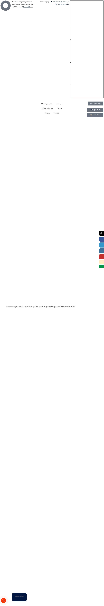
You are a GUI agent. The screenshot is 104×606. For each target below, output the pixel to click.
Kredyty (47, 113)
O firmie (59, 108)
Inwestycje (59, 104)
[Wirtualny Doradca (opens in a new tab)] (101, 266)
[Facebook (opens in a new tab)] (101, 239)
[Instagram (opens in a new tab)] (101, 250)
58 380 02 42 (19, 596)
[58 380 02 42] (3, 600)
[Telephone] (101, 262)
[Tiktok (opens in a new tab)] (101, 233)
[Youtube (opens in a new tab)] (101, 256)
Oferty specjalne (46, 104)
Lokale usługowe (47, 108)
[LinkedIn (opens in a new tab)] (101, 245)
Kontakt (56, 113)
